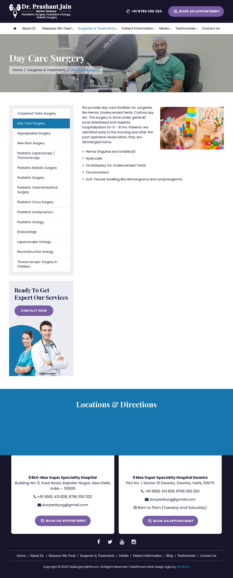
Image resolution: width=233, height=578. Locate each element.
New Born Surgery (31, 143)
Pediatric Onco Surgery (35, 202)
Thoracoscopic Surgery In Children (37, 264)
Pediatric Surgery (30, 177)
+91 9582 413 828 (52, 496)
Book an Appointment (199, 11)
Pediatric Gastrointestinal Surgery (37, 189)
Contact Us (211, 28)
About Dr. (29, 28)
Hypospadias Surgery (34, 133)
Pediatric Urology (30, 222)
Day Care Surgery (31, 123)
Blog (169, 555)
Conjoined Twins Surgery (36, 113)
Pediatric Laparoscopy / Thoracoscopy (36, 155)
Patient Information (137, 28)
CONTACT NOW (34, 310)
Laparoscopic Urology (34, 241)
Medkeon (183, 567)
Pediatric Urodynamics (35, 212)
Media (164, 28)
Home (17, 70)
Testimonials (185, 28)
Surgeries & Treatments (96, 28)
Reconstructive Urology (35, 252)
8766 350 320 (80, 496)
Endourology (27, 232)
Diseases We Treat (57, 28)
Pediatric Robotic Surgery (37, 167)
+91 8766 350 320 (147, 11)
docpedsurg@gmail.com (65, 504)
